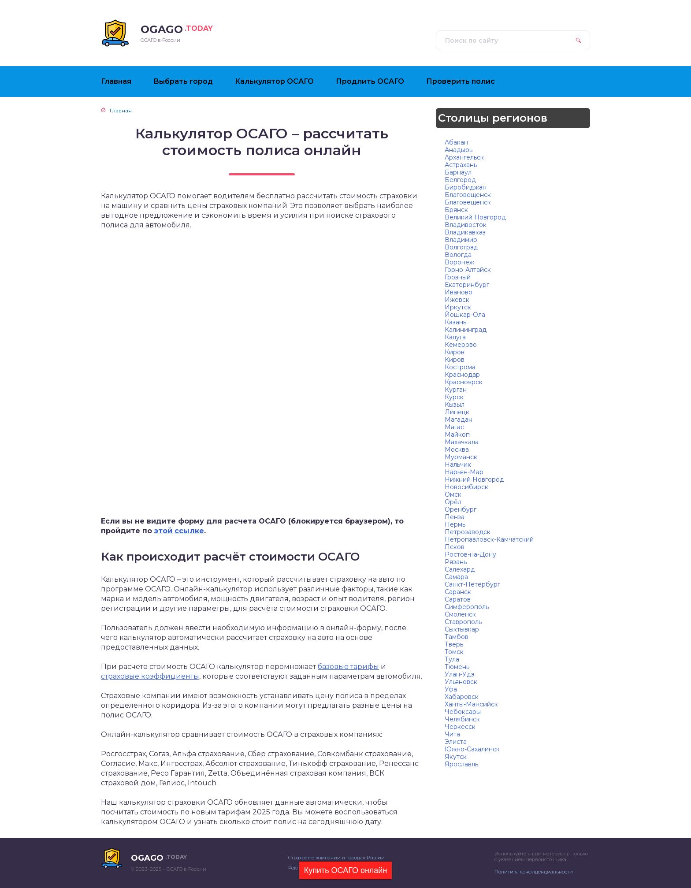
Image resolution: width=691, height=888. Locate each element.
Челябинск (462, 719)
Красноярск (464, 382)
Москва (457, 449)
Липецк (457, 412)
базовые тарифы (348, 666)
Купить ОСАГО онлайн (345, 870)
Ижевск (457, 300)
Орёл (453, 502)
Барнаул (458, 172)
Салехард (460, 569)
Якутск (456, 757)
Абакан (456, 142)
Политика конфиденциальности (533, 872)
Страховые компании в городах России (336, 858)
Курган (456, 390)
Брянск (456, 210)
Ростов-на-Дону (470, 554)
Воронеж (459, 262)
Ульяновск (461, 682)
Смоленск (460, 614)
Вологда (458, 255)
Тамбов (456, 637)
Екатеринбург (467, 285)
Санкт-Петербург (472, 584)
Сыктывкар (462, 629)
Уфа (451, 689)
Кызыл (454, 405)
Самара (456, 577)
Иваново (458, 292)
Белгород (460, 180)
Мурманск (461, 457)
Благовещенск (468, 195)
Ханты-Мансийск (471, 704)
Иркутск (458, 307)
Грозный (458, 277)
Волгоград (461, 247)
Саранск (458, 592)
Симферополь (467, 607)
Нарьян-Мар (464, 472)
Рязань (456, 562)
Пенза (454, 517)
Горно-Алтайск (468, 270)
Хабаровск (462, 697)
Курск (454, 397)
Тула (452, 659)
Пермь (455, 524)
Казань (455, 322)
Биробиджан (466, 187)
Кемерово (461, 345)
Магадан (458, 420)
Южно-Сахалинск (472, 749)
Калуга (455, 337)
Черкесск (460, 727)
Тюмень (457, 667)
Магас (454, 427)
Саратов (458, 599)
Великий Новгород (475, 217)
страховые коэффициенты (150, 676)
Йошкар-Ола (465, 315)
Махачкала (462, 442)
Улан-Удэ (460, 674)
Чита (452, 734)
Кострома (460, 367)
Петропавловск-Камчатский (489, 539)
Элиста (456, 742)
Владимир (461, 240)
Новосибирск (466, 487)
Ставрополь (463, 622)
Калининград (466, 330)
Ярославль (461, 764)
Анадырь (458, 150)
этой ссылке (179, 531)
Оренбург (460, 509)
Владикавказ (465, 232)
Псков (454, 547)
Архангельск (464, 157)
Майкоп (457, 434)
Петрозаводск (467, 532)
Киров (454, 352)
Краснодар (462, 375)
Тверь (454, 644)
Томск (454, 652)
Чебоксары (463, 712)
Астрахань (461, 165)
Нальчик (458, 464)
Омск (453, 494)
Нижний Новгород (474, 479)
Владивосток (466, 225)
